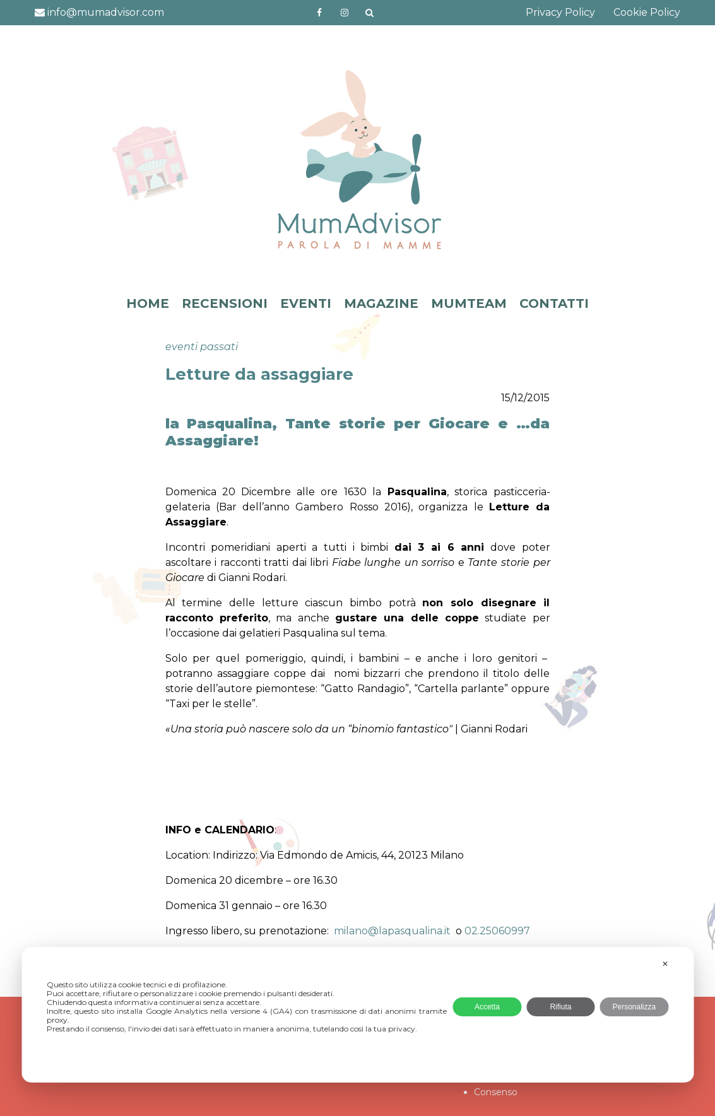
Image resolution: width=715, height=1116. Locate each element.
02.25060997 (497, 931)
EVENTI (305, 303)
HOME (147, 303)
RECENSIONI (225, 303)
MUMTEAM (469, 303)
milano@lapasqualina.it (392, 931)
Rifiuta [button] (560, 1006)
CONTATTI (554, 303)
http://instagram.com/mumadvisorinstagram (344, 13)
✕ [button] (665, 964)
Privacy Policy (560, 12)
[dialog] (357, 1015)
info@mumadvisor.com (99, 12)
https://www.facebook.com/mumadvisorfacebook (319, 13)
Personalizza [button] (634, 1006)
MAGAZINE (381, 303)
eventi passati (201, 347)
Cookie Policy (646, 12)
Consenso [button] (495, 1092)
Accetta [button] (487, 1006)
